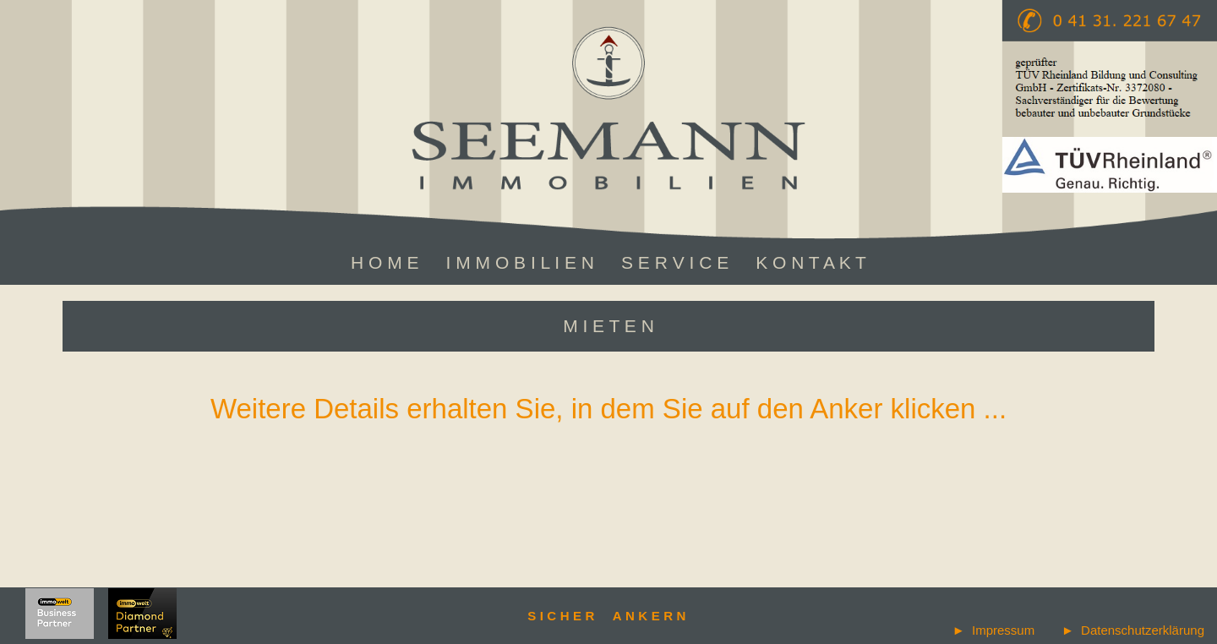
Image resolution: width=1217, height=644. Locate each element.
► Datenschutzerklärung (1132, 630)
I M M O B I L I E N (520, 262)
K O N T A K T (811, 262)
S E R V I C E (675, 262)
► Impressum (993, 630)
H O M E (385, 262)
